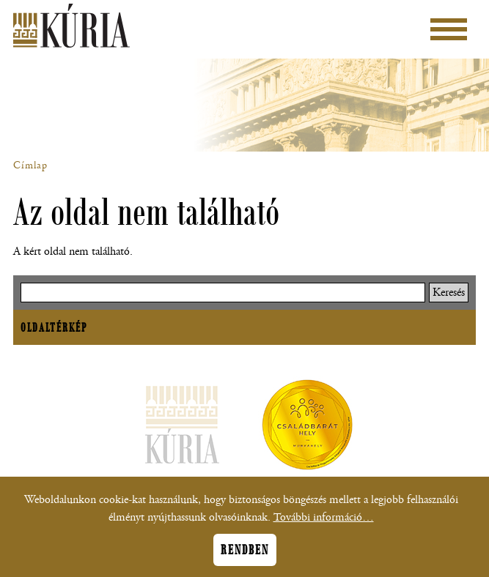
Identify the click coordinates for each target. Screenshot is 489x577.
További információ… (323, 523)
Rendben (245, 556)
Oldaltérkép (54, 327)
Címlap (30, 165)
